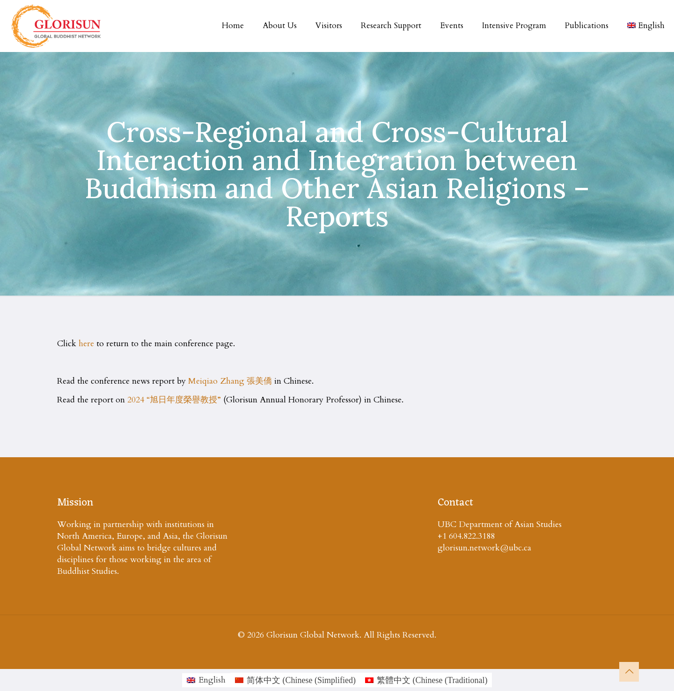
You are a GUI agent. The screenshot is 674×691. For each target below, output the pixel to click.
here (86, 343)
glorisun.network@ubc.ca (484, 548)
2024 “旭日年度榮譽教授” (174, 400)
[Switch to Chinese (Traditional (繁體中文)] (426, 680)
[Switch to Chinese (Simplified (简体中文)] (295, 680)
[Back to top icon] (629, 672)
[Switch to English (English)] (206, 680)
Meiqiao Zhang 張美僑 (230, 381)
